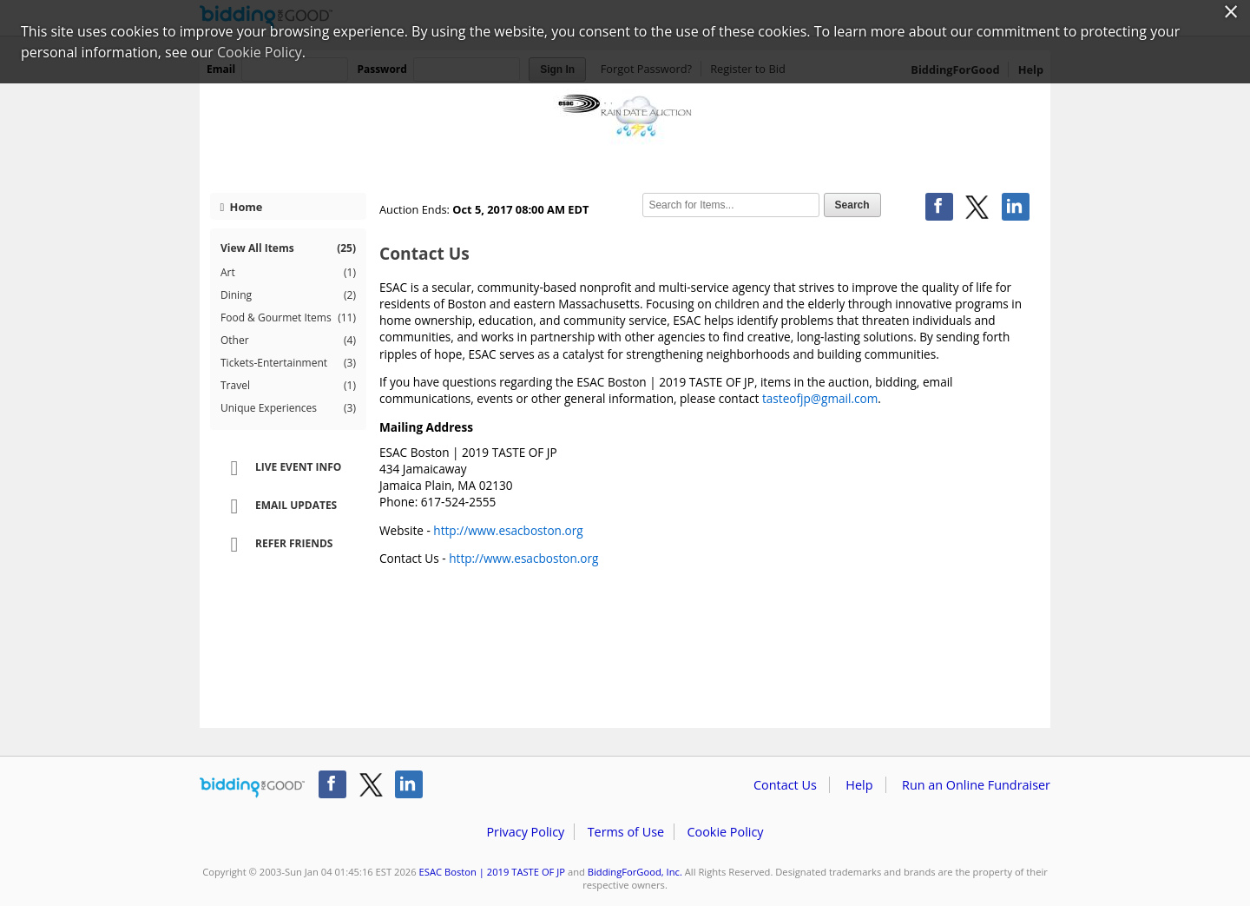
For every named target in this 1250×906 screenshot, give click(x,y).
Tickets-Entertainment (288, 363)
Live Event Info (280, 468)
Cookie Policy (725, 831)
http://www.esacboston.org (507, 530)
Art (288, 272)
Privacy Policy (525, 831)
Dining (288, 295)
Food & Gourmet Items (288, 318)
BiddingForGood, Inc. (635, 871)
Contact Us (785, 785)
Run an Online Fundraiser (976, 785)
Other (288, 340)
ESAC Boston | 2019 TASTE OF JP (492, 871)
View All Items (288, 248)
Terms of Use (626, 831)
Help (858, 785)
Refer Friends (275, 544)
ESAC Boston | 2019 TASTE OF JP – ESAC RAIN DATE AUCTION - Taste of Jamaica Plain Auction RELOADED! (625, 132)
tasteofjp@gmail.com (820, 398)
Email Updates (278, 506)
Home (241, 207)
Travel (288, 385)
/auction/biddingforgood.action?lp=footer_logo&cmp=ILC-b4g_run (252, 787)
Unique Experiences (288, 408)
